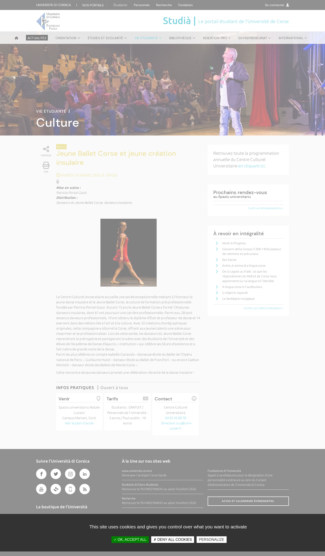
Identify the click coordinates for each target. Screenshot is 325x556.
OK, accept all (130, 540)
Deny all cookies (172, 540)
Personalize (211, 540)
